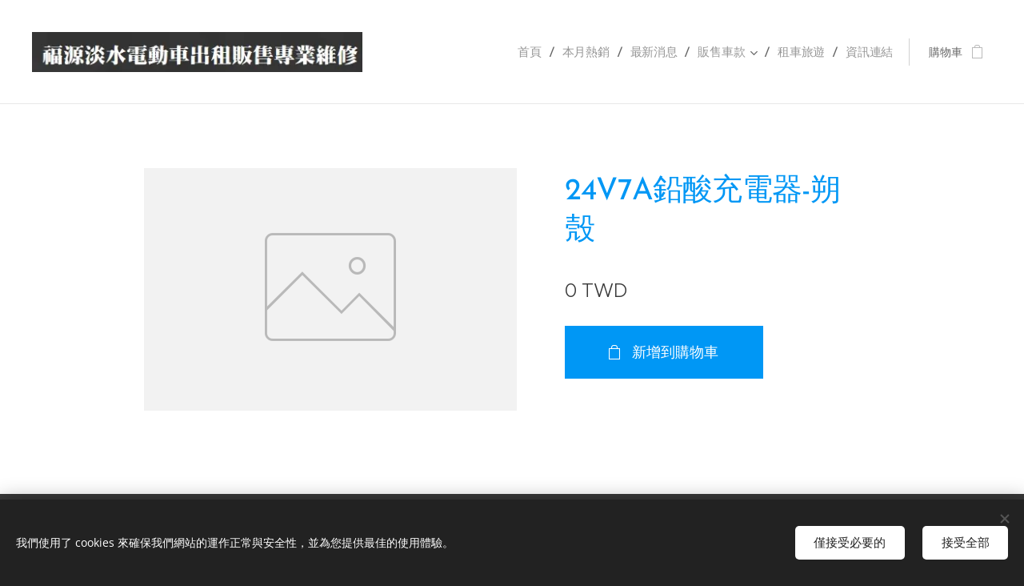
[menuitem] (546, 52)
